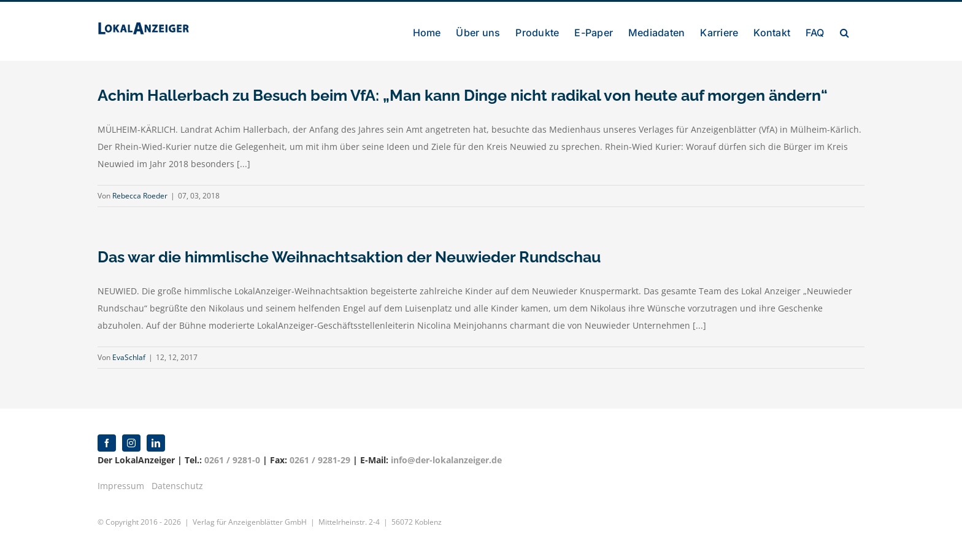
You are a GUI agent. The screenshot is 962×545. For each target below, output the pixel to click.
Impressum (121, 486)
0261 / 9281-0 (232, 460)
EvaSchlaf (128, 357)
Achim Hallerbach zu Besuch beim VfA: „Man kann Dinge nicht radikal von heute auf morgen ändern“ (463, 95)
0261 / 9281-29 (320, 460)
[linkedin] (156, 443)
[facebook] (107, 443)
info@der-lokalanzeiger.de (446, 460)
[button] (844, 31)
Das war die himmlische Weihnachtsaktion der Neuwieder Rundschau (349, 257)
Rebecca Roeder (139, 195)
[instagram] (131, 443)
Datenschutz (177, 486)
